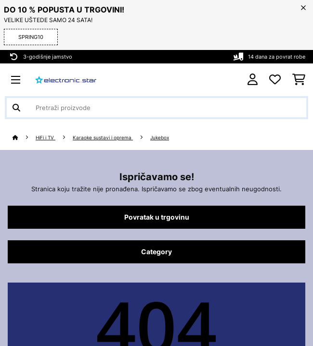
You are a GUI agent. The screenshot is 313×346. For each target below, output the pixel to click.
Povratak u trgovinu (156, 217)
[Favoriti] (275, 79)
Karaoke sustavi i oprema (103, 138)
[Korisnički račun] (253, 79)
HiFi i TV (45, 138)
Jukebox (159, 138)
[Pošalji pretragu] (16, 107)
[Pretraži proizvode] (156, 107)
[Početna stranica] (24, 138)
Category (156, 252)
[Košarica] (298, 79)
